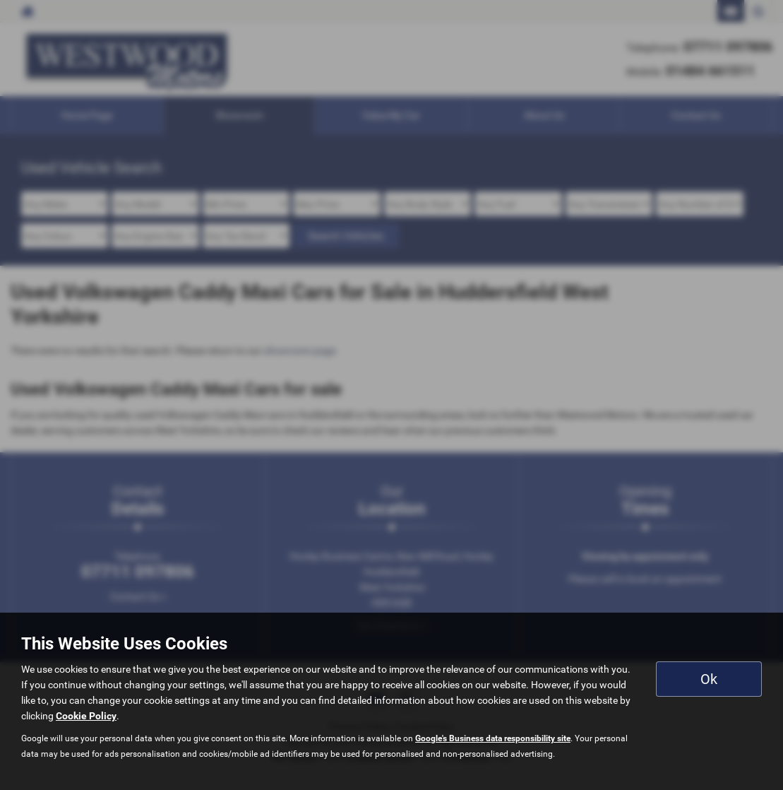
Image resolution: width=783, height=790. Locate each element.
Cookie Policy (86, 715)
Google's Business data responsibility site (492, 738)
